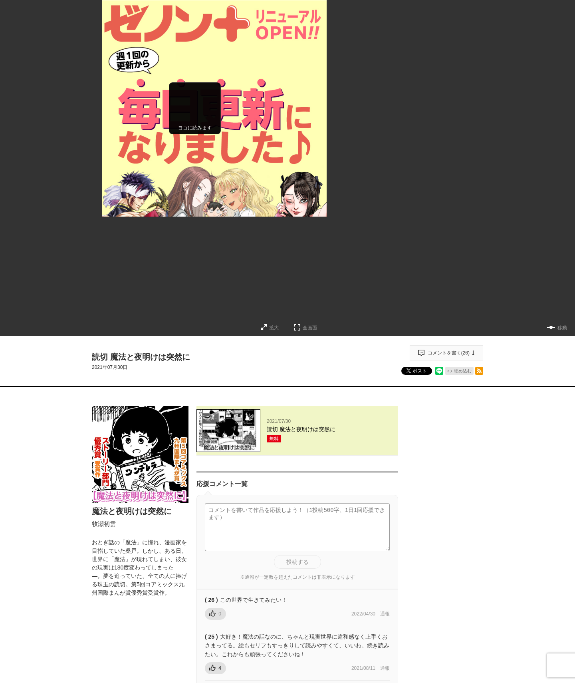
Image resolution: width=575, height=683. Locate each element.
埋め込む (463, 370)
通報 (385, 614)
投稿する (297, 562)
